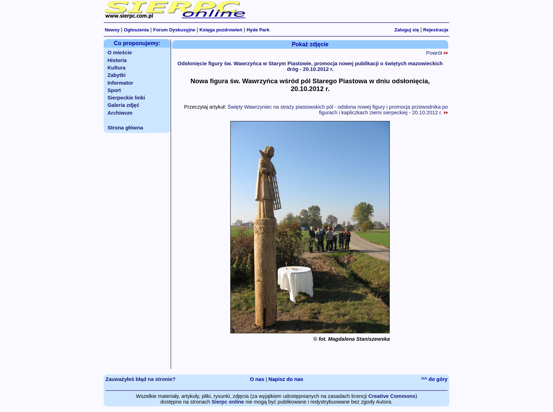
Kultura (117, 68)
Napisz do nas (285, 379)
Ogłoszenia (136, 29)
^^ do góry (434, 379)
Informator (120, 83)
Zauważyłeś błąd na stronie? (140, 379)
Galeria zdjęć (123, 105)
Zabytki (117, 75)
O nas (257, 379)
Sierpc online (228, 402)
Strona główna (125, 128)
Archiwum (120, 113)
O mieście (120, 52)
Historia (117, 60)
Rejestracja (435, 29)
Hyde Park (258, 29)
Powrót (437, 53)
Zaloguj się (406, 29)
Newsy (112, 29)
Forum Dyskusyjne (174, 29)
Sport (114, 90)
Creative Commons (391, 396)
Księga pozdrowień (220, 29)
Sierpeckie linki (126, 98)
